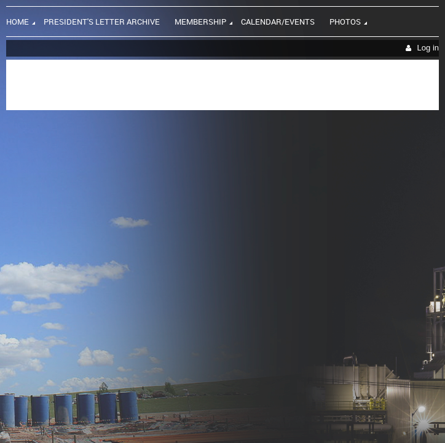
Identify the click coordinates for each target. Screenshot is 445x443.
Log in (428, 47)
